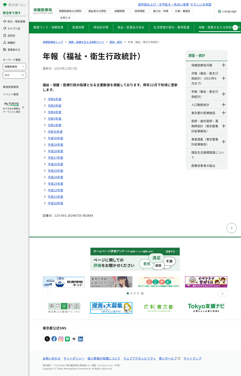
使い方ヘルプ (168, 358)
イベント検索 (11, 94)
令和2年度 (55, 125)
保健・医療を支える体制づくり (220, 27)
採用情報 (140, 11)
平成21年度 (55, 196)
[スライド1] (128, 293)
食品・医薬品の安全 (130, 27)
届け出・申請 (160, 11)
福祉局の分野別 (97, 11)
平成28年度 (55, 151)
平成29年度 (55, 144)
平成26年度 (55, 164)
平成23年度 (55, 183)
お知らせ (65, 17)
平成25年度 (55, 170)
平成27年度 (55, 157)
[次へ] (222, 293)
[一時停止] (142, 293)
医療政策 (78, 27)
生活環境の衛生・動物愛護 (172, 27)
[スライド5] (131, 293)
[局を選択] (14, 66)
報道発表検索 (11, 87)
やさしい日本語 (200, 4)
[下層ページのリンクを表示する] (224, 65)
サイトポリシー (73, 358)
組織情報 (120, 11)
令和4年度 (55, 112)
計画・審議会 (182, 11)
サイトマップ (192, 358)
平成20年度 (55, 203)
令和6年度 (55, 99)
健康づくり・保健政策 (48, 27)
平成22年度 (55, 190)
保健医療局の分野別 (70, 11)
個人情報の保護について (103, 358)
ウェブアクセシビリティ (139, 358)
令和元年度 (55, 131)
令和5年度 (55, 105)
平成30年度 (55, 138)
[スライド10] (138, 293)
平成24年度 (55, 177)
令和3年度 (55, 118)
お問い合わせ (52, 358)
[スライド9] (135, 293)
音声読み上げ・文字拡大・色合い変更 (163, 4)
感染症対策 (100, 27)
